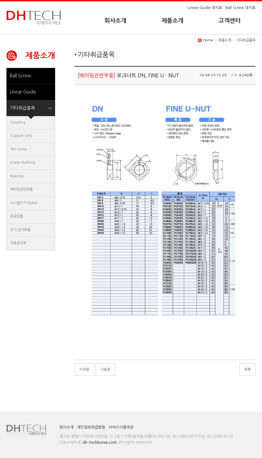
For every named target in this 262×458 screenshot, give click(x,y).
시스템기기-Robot (23, 203)
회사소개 (115, 21)
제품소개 (172, 21)
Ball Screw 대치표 (240, 8)
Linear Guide (23, 92)
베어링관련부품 (21, 189)
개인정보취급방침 (91, 427)
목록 (247, 369)
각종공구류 (18, 243)
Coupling (18, 122)
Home (208, 40)
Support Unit (21, 135)
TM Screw (18, 149)
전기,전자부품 (20, 230)
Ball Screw (20, 75)
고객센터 (230, 21)
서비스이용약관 (121, 427)
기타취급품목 (22, 108)
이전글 (84, 369)
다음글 (105, 369)
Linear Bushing (22, 162)
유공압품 (16, 216)
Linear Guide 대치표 (204, 8)
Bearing (16, 176)
